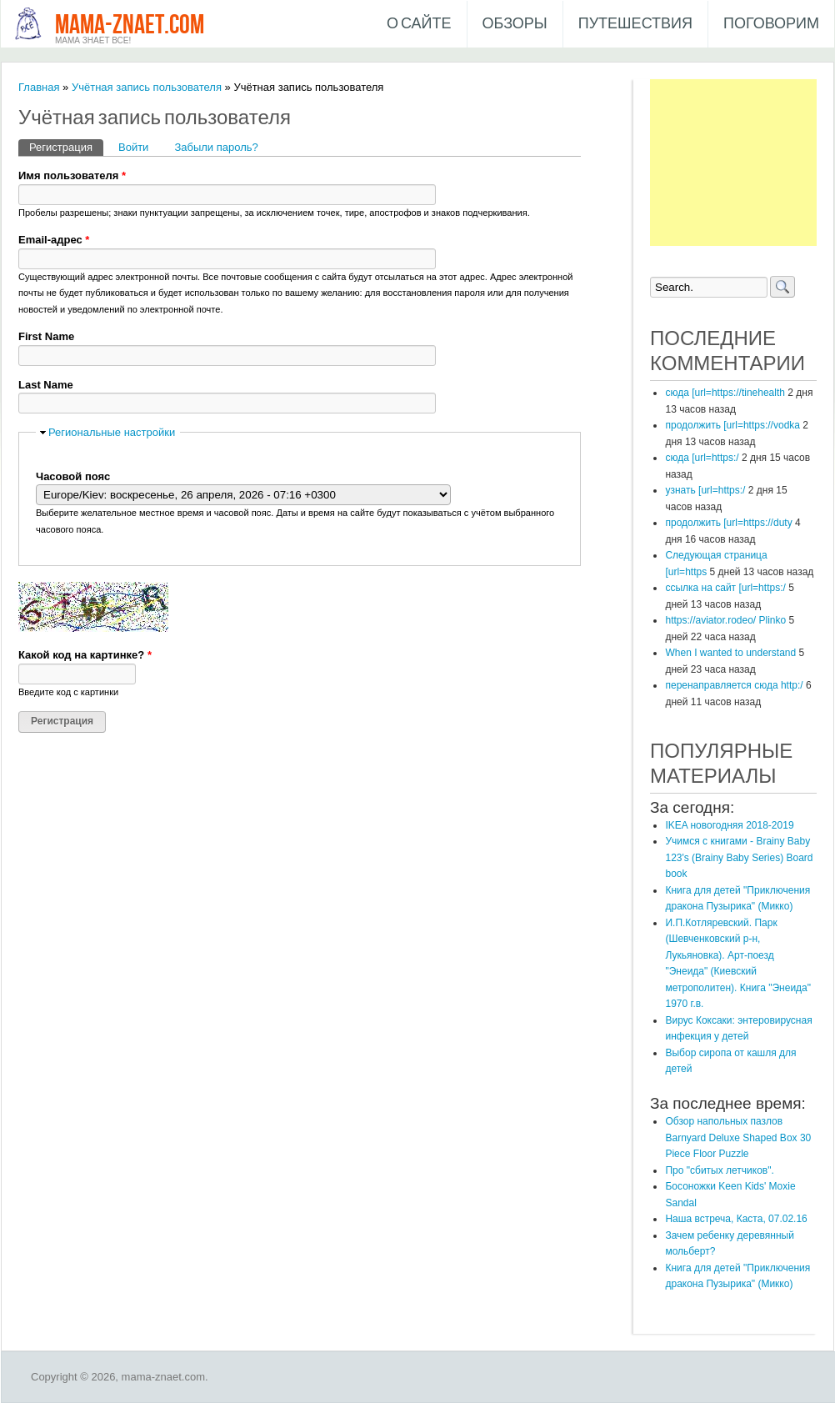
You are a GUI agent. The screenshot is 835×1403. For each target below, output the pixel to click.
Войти (133, 147)
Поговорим (771, 24)
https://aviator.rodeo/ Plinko (725, 620)
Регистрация (66, 146)
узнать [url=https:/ (705, 490)
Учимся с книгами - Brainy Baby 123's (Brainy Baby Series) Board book (738, 857)
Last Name (45, 384)
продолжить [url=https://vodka (732, 425)
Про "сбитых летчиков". (719, 1170)
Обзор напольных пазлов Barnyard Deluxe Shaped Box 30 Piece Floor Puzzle (738, 1137)
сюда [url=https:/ (701, 457)
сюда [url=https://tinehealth (724, 392)
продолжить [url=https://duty (728, 523)
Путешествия (635, 24)
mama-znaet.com (129, 25)
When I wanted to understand (730, 653)
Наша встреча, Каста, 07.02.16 (736, 1219)
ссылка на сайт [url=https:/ (725, 588)
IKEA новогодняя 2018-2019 (729, 825)
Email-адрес (53, 239)
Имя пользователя (72, 175)
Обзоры (515, 24)
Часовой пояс (73, 476)
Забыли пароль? (216, 147)
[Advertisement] (733, 162)
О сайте (419, 24)
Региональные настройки (111, 432)
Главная (38, 87)
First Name (46, 336)
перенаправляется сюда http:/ (733, 685)
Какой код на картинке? (85, 655)
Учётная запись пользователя (147, 87)
